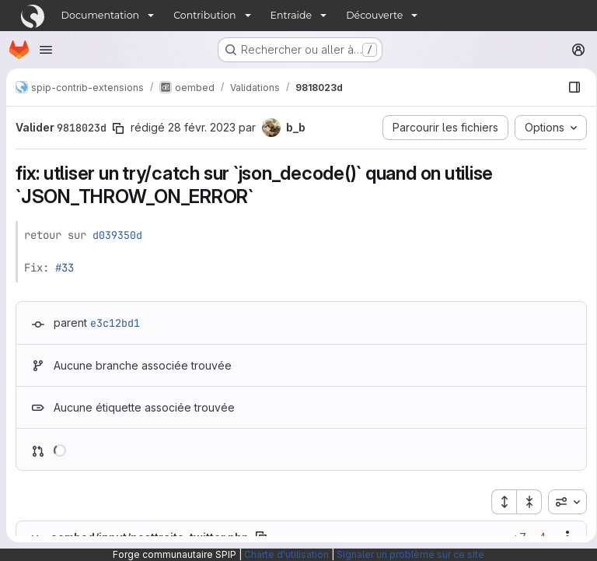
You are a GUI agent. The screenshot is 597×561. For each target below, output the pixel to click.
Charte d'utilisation (286, 554)
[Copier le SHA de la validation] (118, 128)
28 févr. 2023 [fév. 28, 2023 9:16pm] (202, 127)
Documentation (100, 15)
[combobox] (562, 501)
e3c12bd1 (115, 323)
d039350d (117, 235)
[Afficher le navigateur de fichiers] (569, 87)
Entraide (291, 15)
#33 (64, 268)
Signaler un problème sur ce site (410, 554)
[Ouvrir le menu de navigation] (45, 49)
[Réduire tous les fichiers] (523, 501)
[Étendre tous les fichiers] (498, 501)
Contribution (204, 15)
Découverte (374, 15)
